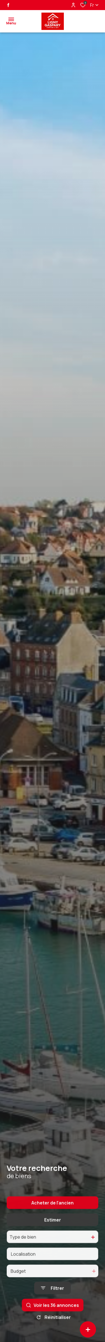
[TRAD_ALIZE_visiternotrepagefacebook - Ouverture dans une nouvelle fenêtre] (8, 5)
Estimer (52, 1232)
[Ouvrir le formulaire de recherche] (52, 1300)
